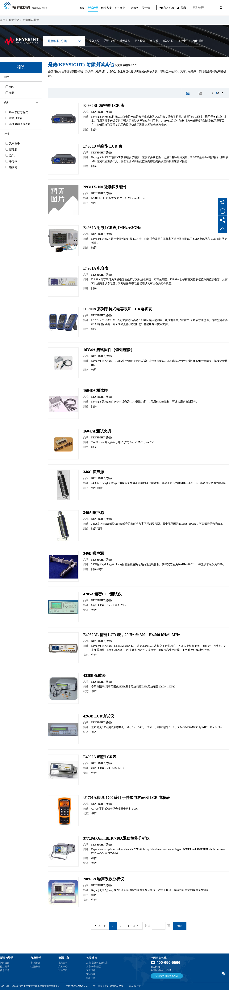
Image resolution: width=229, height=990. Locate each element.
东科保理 (90, 974)
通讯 (10, 155)
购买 (10, 86)
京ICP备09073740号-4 (77, 986)
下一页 (132, 925)
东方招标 (90, 970)
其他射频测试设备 (18, 124)
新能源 (11, 149)
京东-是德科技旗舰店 (97, 962)
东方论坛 (168, 7)
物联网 (11, 167)
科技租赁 (120, 7)
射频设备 (124, 40)
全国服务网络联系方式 (166, 976)
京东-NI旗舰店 (93, 966)
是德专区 (14, 20)
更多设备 (140, 40)
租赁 (10, 92)
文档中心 (183, 40)
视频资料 (63, 962)
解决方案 (106, 7)
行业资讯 (4, 966)
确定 (179, 925)
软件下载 (63, 970)
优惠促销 (35, 966)
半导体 (11, 161)
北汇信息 (90, 978)
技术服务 (133, 7)
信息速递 (4, 970)
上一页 (100, 925)
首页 (82, 7)
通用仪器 (109, 40)
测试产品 (93, 7)
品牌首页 (94, 40)
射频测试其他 (31, 20)
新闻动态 (4, 962)
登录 (183, 7)
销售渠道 (198, 40)
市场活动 (35, 962)
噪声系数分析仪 (17, 112)
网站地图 (133, 986)
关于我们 (147, 7)
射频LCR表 (14, 118)
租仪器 (154, 40)
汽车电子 (13, 143)
